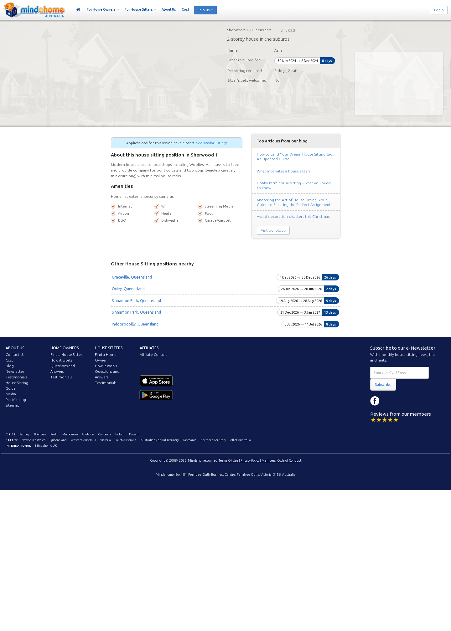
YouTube (403, 401)
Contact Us (15, 355)
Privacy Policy (250, 460)
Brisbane (40, 434)
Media (11, 394)
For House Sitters (139, 9)
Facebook (375, 401)
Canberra (104, 434)
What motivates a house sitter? (283, 171)
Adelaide (88, 434)
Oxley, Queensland (128, 289)
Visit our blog (272, 230)
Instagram (389, 401)
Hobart (120, 434)
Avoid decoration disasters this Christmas (293, 216)
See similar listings (211, 143)
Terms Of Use (228, 460)
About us (15, 348)
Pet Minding (16, 400)
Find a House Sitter (66, 355)
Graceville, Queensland (132, 277)
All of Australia (240, 440)
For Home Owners (101, 9)
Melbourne (70, 434)
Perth (54, 434)
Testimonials (16, 377)
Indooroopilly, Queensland (135, 324)
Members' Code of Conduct (281, 460)
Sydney (24, 434)
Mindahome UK (46, 445)
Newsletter (15, 371)
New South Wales (33, 440)
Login (439, 10)
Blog (10, 366)
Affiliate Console (154, 355)
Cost (185, 9)
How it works (61, 360)
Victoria (105, 440)
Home (78, 10)
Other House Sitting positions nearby (152, 263)
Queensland (58, 440)
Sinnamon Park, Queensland (136, 301)
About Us (169, 9)
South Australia (125, 440)
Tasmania (189, 440)
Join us (204, 10)
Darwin (134, 434)
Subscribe (383, 384)
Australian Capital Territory (160, 440)
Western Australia (83, 440)
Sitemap (12, 405)
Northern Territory (213, 440)
